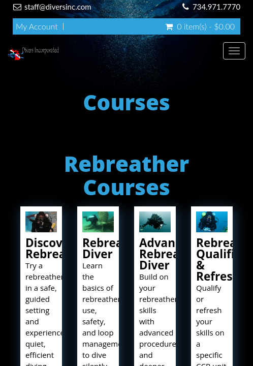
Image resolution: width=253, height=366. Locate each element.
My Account (37, 26)
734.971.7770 (216, 6)
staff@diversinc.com (57, 6)
